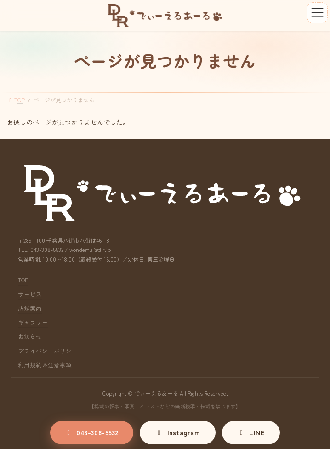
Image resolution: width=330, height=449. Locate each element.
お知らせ (30, 336)
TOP (23, 279)
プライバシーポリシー (48, 350)
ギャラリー (33, 322)
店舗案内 (30, 308)
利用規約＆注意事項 (45, 365)
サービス (30, 294)
